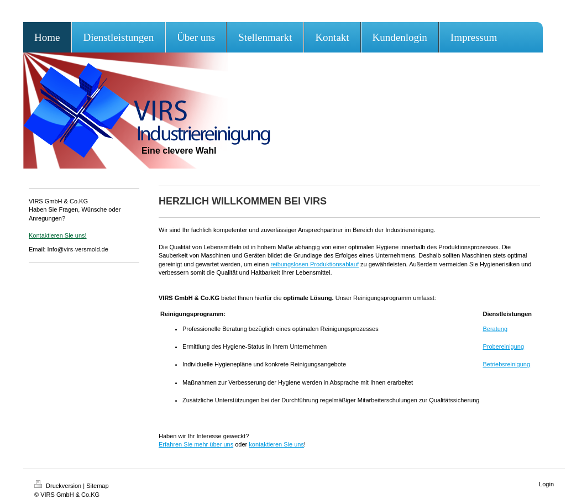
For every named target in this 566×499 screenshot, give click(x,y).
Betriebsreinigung (506, 364)
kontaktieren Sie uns (276, 444)
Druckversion (58, 485)
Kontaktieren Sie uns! (58, 235)
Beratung (495, 328)
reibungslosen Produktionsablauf (314, 264)
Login (546, 484)
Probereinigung (503, 346)
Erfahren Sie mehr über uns (196, 444)
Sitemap (97, 485)
